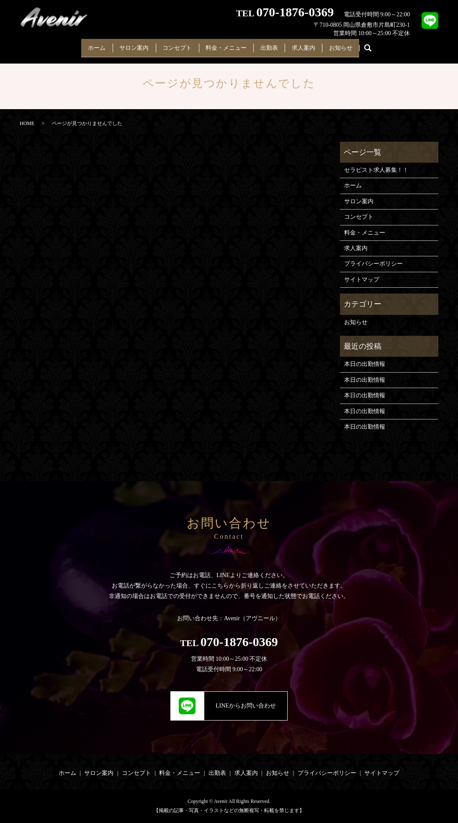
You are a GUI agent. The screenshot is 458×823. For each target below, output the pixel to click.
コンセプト (173, 45)
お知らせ (352, 45)
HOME (27, 123)
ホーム (85, 45)
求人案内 (311, 45)
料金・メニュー (226, 45)
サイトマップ (361, 279)
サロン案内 (126, 45)
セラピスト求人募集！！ (376, 170)
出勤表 (273, 45)
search (381, 45)
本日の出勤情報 (364, 364)
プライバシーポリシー (373, 264)
